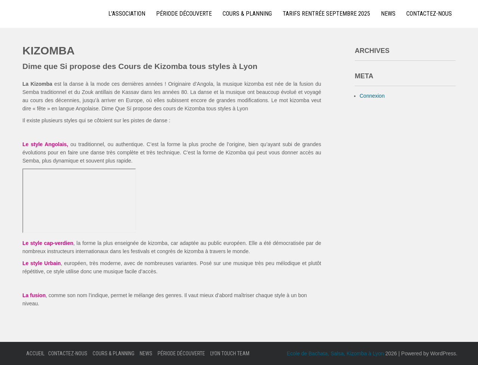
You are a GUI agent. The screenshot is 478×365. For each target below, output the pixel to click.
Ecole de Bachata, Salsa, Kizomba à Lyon (335, 353)
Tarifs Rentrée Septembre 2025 (326, 13)
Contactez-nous (429, 13)
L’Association (126, 13)
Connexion (372, 96)
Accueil (35, 353)
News (388, 13)
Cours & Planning (247, 13)
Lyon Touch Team (229, 353)
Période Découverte (184, 13)
